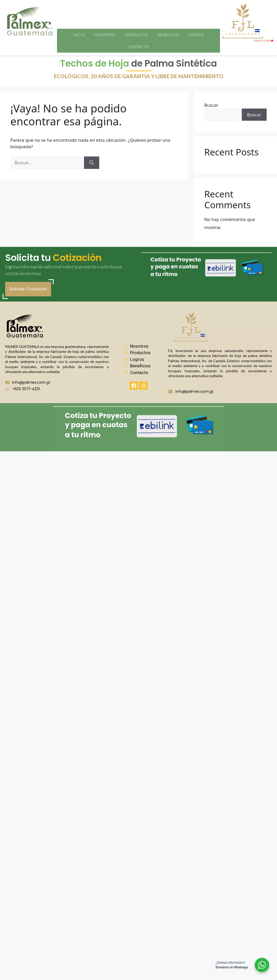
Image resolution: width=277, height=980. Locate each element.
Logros (196, 34)
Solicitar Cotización (28, 288)
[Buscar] (91, 162)
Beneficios (168, 34)
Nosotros (105, 34)
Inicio (79, 34)
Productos (136, 34)
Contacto (138, 46)
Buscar (211, 105)
